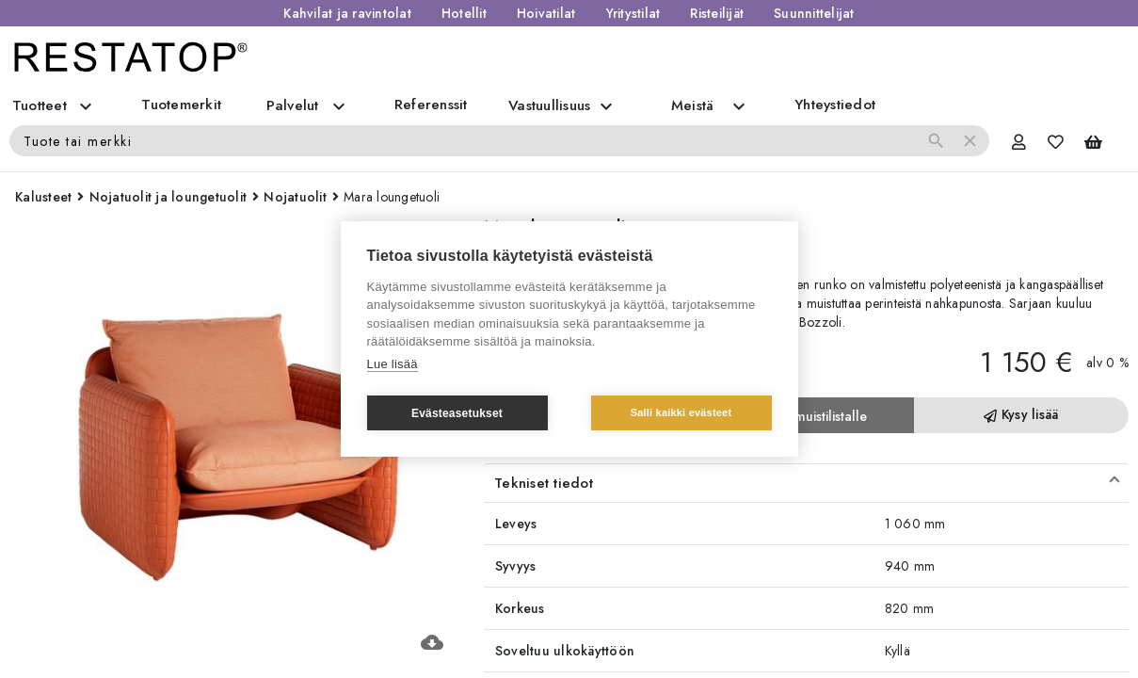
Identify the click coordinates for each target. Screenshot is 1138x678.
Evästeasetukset (457, 413)
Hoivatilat (546, 13)
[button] (806, 483)
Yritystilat (633, 13)
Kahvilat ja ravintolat (347, 13)
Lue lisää (392, 364)
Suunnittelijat (814, 13)
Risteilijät (717, 13)
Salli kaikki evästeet (681, 412)
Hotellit (464, 13)
